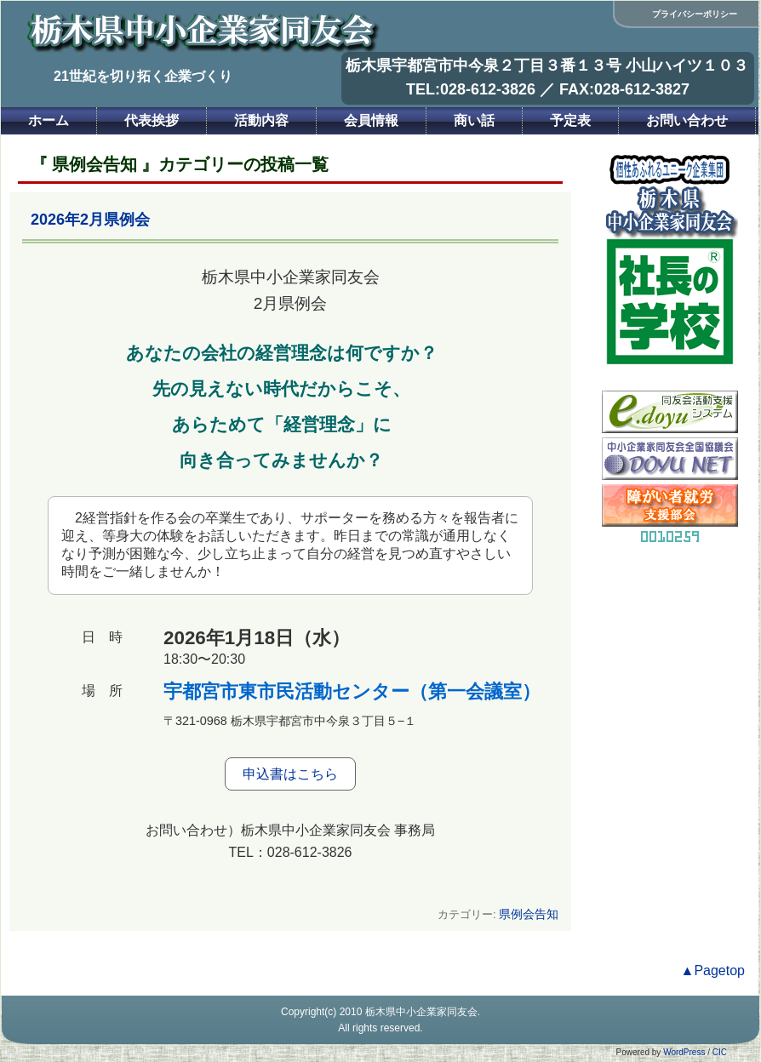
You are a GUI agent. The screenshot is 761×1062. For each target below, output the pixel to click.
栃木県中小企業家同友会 (421, 1012)
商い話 (474, 120)
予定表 (570, 120)
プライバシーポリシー (694, 14)
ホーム (48, 120)
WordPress (684, 1052)
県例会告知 (528, 914)
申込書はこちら (290, 774)
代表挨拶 (151, 120)
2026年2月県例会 (90, 219)
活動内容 (261, 120)
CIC (719, 1052)
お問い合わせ (687, 120)
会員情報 (371, 120)
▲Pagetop (713, 970)
